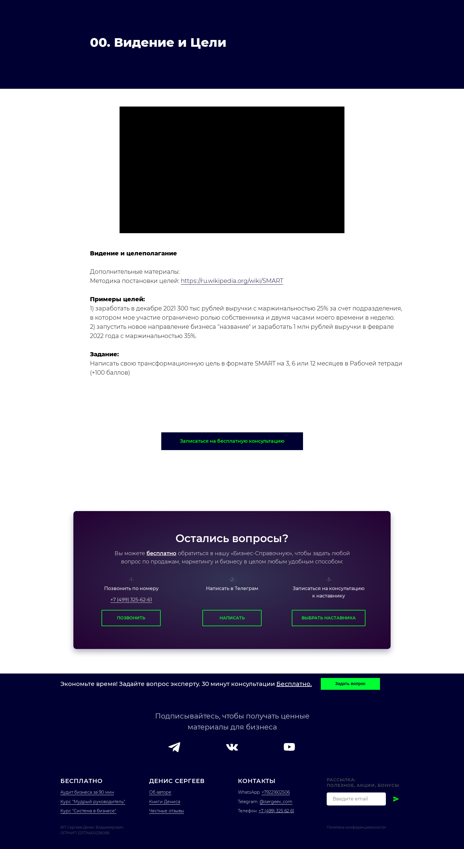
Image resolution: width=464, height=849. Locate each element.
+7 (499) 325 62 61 (276, 810)
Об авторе (160, 792)
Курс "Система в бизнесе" (88, 810)
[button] (232, 441)
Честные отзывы (166, 810)
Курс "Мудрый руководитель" (92, 801)
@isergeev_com (276, 801)
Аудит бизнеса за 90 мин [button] (87, 792)
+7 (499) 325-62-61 (131, 599)
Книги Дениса (164, 801)
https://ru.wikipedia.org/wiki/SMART (232, 280)
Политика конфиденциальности (356, 827)
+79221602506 (276, 792)
